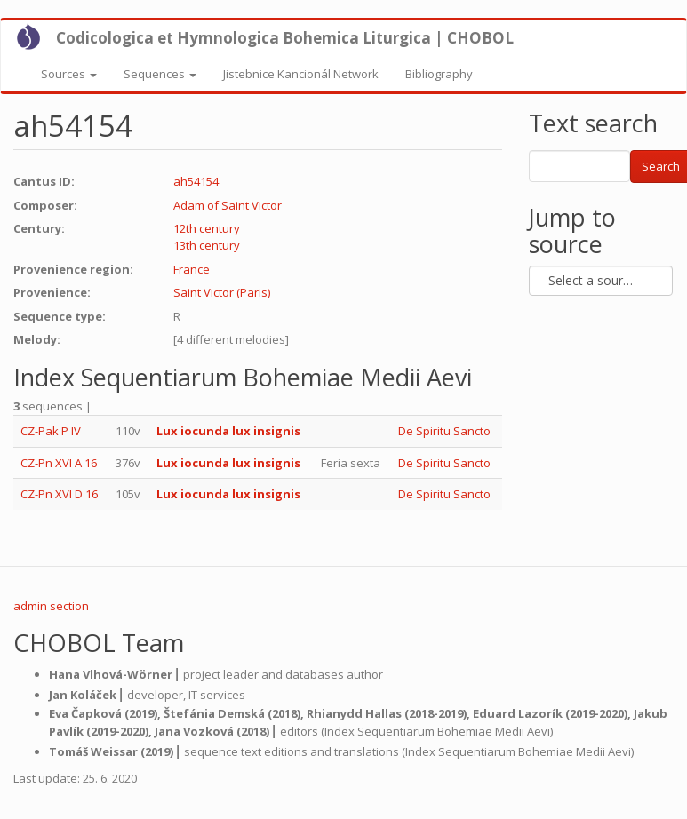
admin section (51, 606)
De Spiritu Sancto (444, 431)
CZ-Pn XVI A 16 (58, 463)
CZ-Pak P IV (50, 431)
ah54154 (196, 181)
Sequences (160, 74)
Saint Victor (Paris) (221, 292)
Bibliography (439, 74)
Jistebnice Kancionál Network (301, 74)
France (191, 269)
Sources (69, 74)
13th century (206, 245)
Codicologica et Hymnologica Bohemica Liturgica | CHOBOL (285, 38)
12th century (206, 228)
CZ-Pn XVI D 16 (59, 494)
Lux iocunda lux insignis (228, 431)
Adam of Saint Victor (227, 205)
